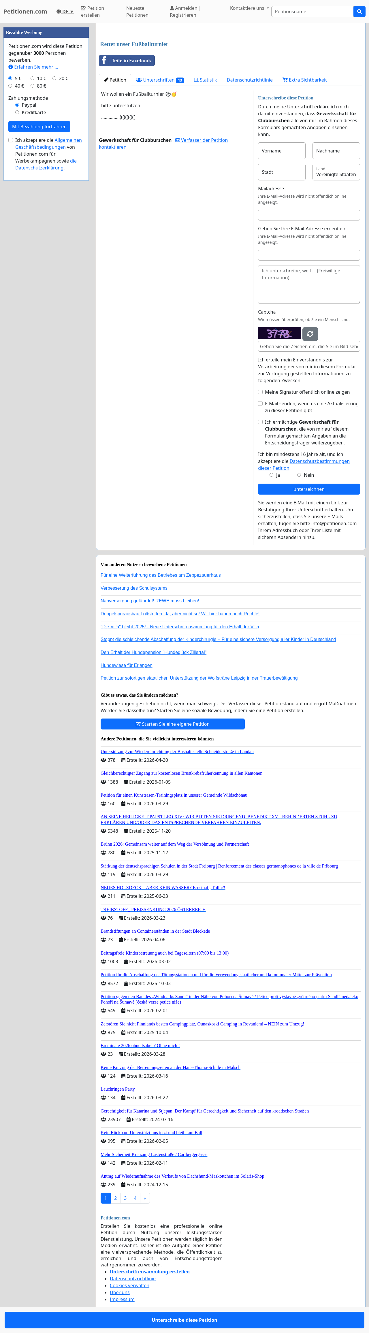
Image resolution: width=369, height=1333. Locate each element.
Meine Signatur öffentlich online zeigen (307, 392)
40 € (19, 86)
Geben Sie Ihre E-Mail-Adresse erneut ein (302, 228)
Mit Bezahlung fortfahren (39, 126)
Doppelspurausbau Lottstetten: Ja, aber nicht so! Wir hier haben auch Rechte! (180, 613)
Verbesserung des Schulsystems (134, 588)
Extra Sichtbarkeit (305, 80)
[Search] (312, 11)
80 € (41, 86)
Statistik (205, 80)
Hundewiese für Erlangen (127, 665)
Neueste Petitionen (137, 11)
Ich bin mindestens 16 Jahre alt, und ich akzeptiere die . (304, 461)
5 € (18, 78)
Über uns (120, 1292)
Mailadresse (271, 188)
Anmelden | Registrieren (185, 11)
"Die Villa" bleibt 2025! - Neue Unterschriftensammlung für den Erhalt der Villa (180, 626)
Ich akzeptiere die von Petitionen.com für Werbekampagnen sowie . (48, 154)
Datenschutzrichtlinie (250, 80)
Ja (278, 475)
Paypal (29, 105)
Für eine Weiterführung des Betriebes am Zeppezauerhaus (161, 575)
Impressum (122, 1299)
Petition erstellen (92, 11)
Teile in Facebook (125, 60)
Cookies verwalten (129, 1285)
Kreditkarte (34, 112)
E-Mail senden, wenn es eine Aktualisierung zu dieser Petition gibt (312, 407)
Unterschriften (160, 80)
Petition (115, 80)
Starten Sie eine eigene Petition (173, 724)
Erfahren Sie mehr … (33, 67)
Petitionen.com (25, 11)
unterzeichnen (309, 489)
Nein (309, 475)
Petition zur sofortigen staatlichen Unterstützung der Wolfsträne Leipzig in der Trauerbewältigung (199, 678)
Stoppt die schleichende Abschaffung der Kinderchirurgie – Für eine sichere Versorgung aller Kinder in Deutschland (218, 639)
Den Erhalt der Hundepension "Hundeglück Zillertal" (153, 652)
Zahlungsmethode (28, 98)
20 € (63, 78)
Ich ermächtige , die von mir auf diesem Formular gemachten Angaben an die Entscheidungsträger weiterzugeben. (307, 432)
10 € (41, 78)
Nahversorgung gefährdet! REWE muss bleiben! (150, 600)
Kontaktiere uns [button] (248, 8)
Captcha (267, 312)
